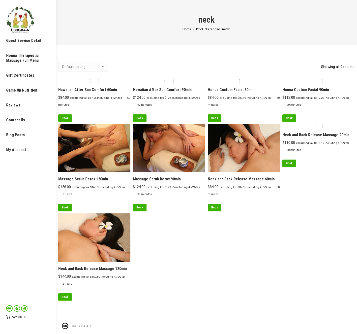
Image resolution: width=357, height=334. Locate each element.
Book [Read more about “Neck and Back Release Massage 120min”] (65, 297)
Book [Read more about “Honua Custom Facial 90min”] (289, 118)
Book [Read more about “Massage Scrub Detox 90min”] (139, 207)
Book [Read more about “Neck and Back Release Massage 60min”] (214, 207)
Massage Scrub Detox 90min (157, 179)
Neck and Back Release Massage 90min (315, 135)
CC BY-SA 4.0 (81, 326)
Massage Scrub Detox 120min (83, 179)
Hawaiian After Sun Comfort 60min (87, 89)
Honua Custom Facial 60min (231, 89)
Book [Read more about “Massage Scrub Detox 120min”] (65, 207)
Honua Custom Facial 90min (305, 89)
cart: (16, 317)
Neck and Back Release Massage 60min (241, 179)
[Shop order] (83, 66)
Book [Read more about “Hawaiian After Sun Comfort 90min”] (139, 118)
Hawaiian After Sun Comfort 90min (162, 89)
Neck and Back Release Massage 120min (92, 268)
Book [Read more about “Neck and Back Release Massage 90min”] (289, 163)
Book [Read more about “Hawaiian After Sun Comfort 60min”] (65, 118)
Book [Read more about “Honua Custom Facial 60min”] (214, 118)
